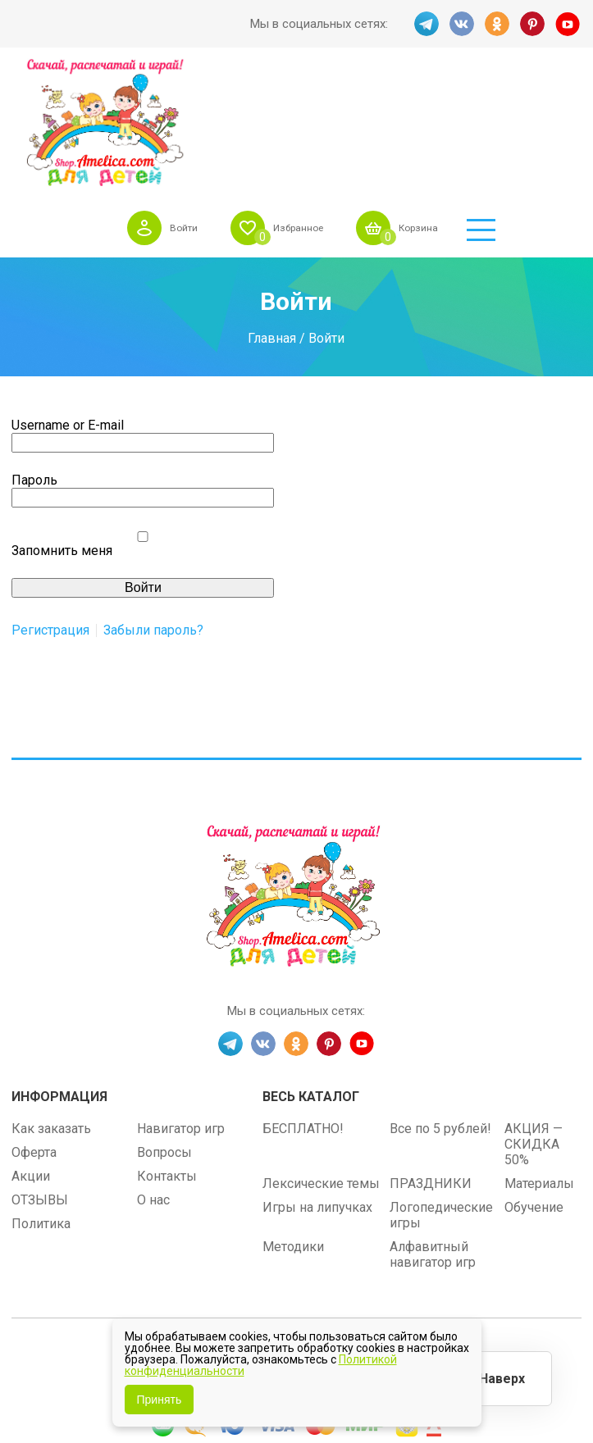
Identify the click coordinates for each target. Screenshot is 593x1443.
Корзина (500, 89)
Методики (293, 1123)
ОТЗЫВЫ (39, 1077)
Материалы (539, 1060)
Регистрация (50, 508)
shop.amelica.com (398, 1235)
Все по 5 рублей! (440, 1005)
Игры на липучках (317, 1084)
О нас (153, 1077)
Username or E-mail (67, 303)
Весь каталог (310, 973)
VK (461, 23)
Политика (41, 1100)
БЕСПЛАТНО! (303, 1005)
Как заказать (51, 1005)
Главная (272, 215)
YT (569, 23)
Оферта (34, 1029)
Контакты (167, 1053)
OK (497, 23)
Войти (245, 89)
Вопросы (164, 1029)
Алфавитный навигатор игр (433, 1131)
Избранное (368, 89)
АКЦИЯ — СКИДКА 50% (533, 1021)
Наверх (499, 1377)
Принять (159, 1399)
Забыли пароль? (153, 508)
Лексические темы (321, 1060)
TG (425, 23)
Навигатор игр (181, 1005)
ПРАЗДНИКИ (431, 1060)
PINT (533, 23)
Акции (30, 1053)
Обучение (533, 1084)
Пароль (34, 358)
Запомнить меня (61, 428)
